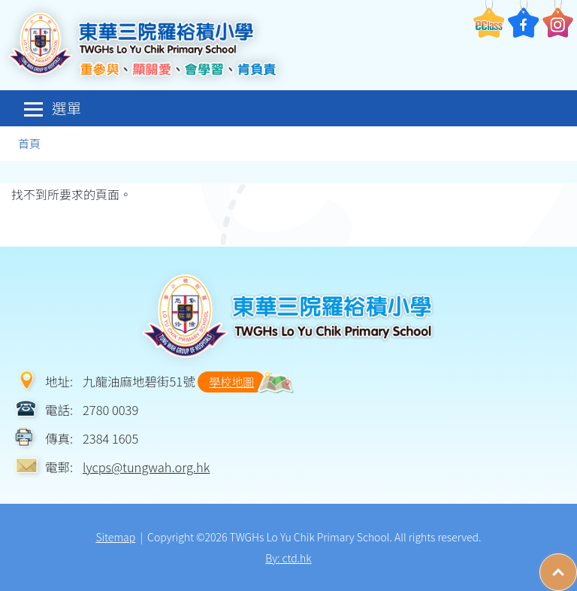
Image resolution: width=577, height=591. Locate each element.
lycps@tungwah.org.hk (146, 467)
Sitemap (115, 536)
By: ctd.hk (288, 557)
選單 (52, 108)
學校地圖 (231, 381)
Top (576, 564)
